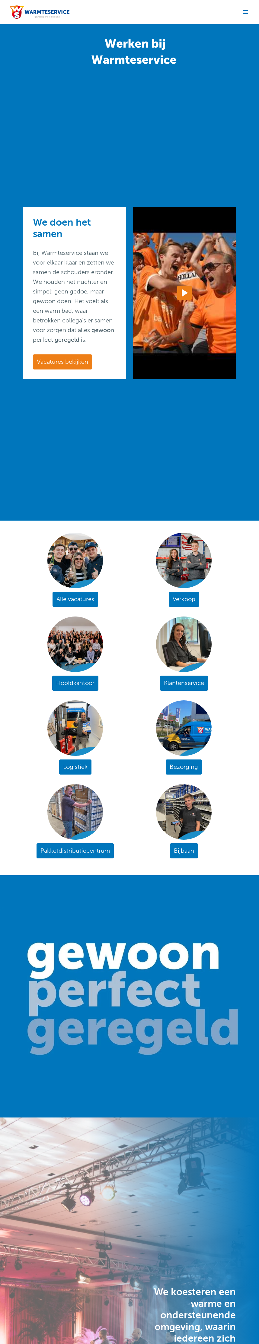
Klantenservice (184, 683)
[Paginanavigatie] (245, 12)
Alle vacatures (75, 599)
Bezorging (184, 766)
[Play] (184, 293)
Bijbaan (184, 850)
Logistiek (75, 766)
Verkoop (184, 599)
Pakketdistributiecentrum (75, 850)
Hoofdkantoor (75, 683)
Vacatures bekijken (62, 361)
